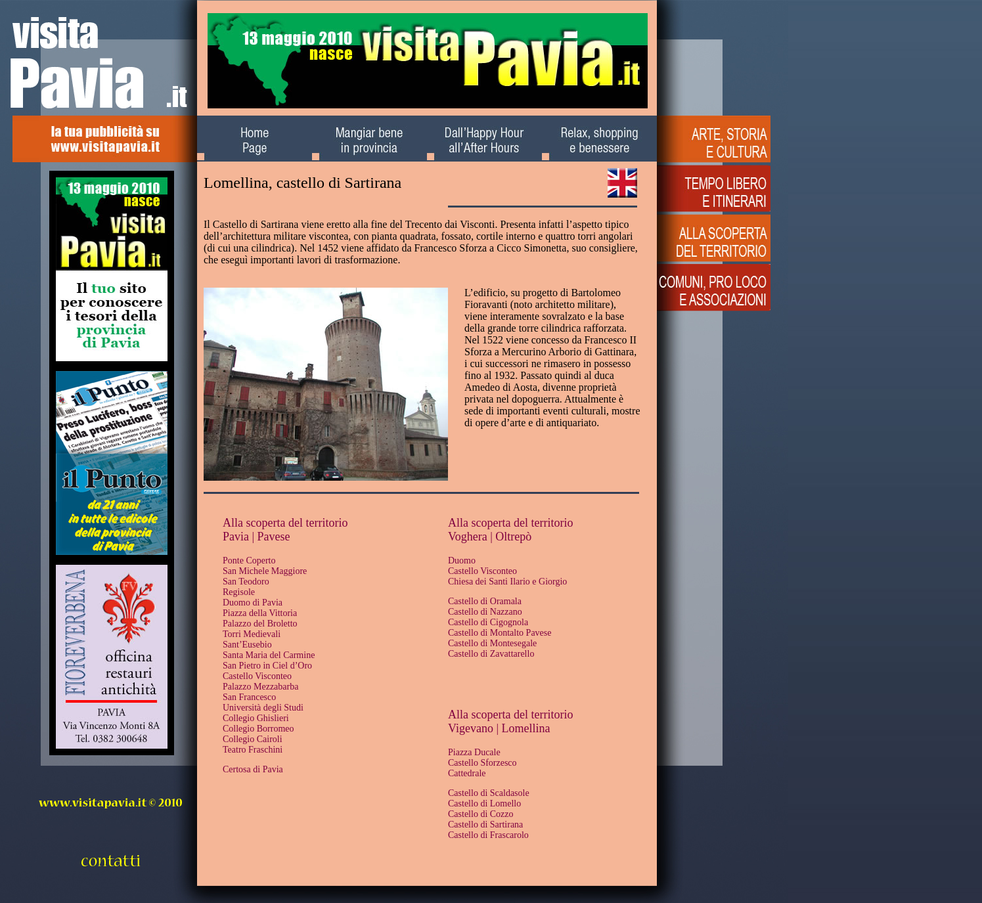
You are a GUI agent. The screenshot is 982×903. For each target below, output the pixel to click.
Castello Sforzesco (482, 763)
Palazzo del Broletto (260, 623)
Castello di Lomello (484, 803)
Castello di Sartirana (485, 824)
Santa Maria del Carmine (269, 655)
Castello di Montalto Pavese (499, 633)
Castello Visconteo (257, 676)
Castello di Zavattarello (491, 654)
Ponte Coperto (249, 560)
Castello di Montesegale (492, 643)
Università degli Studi (263, 708)
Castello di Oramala (485, 601)
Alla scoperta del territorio (285, 522)
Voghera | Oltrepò (489, 536)
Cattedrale (467, 773)
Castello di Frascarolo (488, 835)
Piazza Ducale (474, 752)
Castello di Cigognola (488, 622)
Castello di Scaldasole (488, 793)
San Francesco (249, 697)
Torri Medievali (251, 634)
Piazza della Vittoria (260, 613)
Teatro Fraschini (252, 750)
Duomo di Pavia (252, 602)
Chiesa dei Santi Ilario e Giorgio (507, 581)
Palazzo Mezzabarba (260, 687)
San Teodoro (246, 581)
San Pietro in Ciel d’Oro (267, 666)
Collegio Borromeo (258, 729)
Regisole (239, 592)
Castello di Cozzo (481, 814)
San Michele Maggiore (265, 571)
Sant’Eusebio (247, 645)
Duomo (462, 560)
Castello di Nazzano (485, 612)
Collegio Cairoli (252, 739)
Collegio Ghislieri (256, 718)
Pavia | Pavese (256, 536)
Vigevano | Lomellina (499, 728)
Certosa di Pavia (253, 769)
